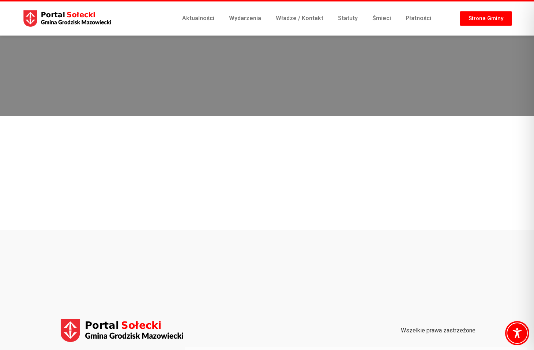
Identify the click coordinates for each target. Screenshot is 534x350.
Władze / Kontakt (299, 18)
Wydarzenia (245, 18)
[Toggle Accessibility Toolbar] (517, 333)
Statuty (348, 18)
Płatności (418, 18)
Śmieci (381, 18)
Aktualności (198, 18)
